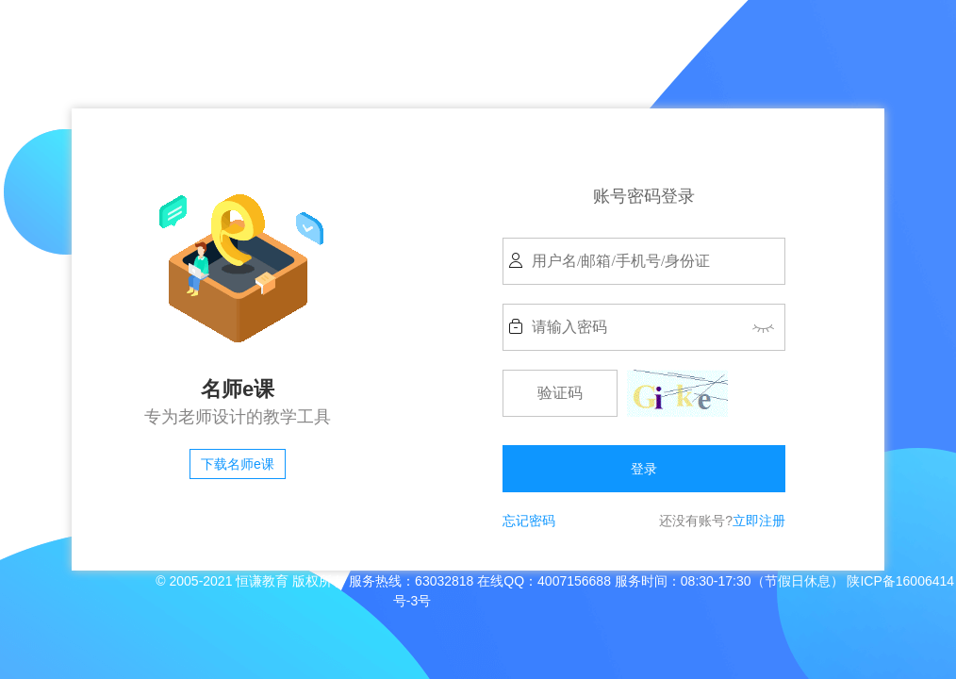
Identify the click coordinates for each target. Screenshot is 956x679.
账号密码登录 (644, 196)
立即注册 (759, 520)
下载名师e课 (237, 464)
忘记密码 (529, 520)
